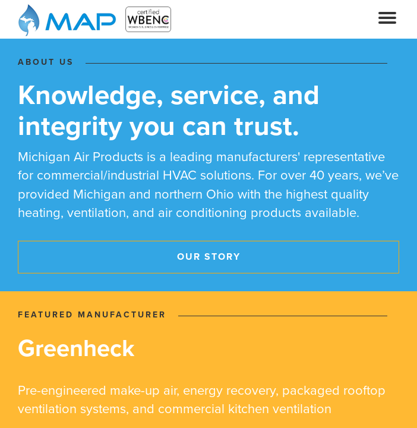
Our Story (209, 257)
